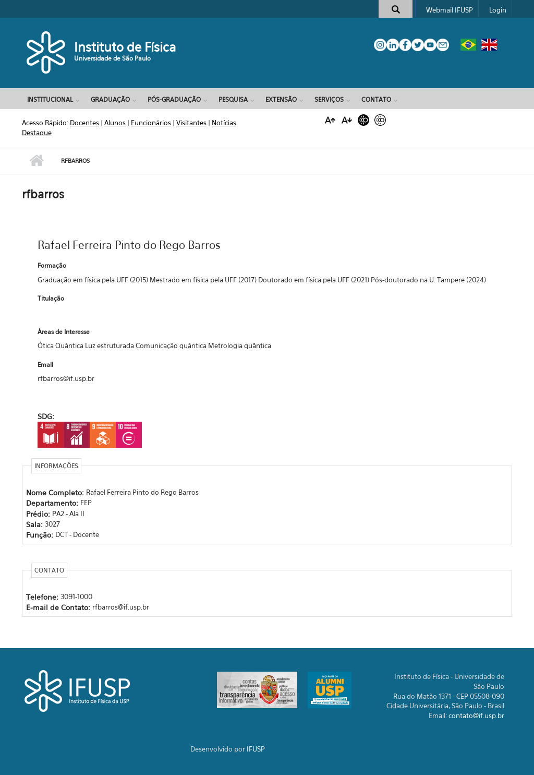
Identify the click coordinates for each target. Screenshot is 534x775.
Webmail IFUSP (449, 10)
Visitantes (191, 122)
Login (497, 10)
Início (36, 161)
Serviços (329, 99)
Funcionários (151, 122)
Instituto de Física (125, 47)
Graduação (110, 99)
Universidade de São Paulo (112, 58)
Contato (376, 99)
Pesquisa (233, 99)
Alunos (115, 122)
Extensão (281, 99)
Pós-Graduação (174, 99)
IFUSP (256, 749)
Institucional (50, 99)
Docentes (84, 122)
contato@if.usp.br (476, 715)
